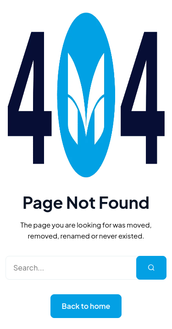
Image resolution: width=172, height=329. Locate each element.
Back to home (86, 306)
